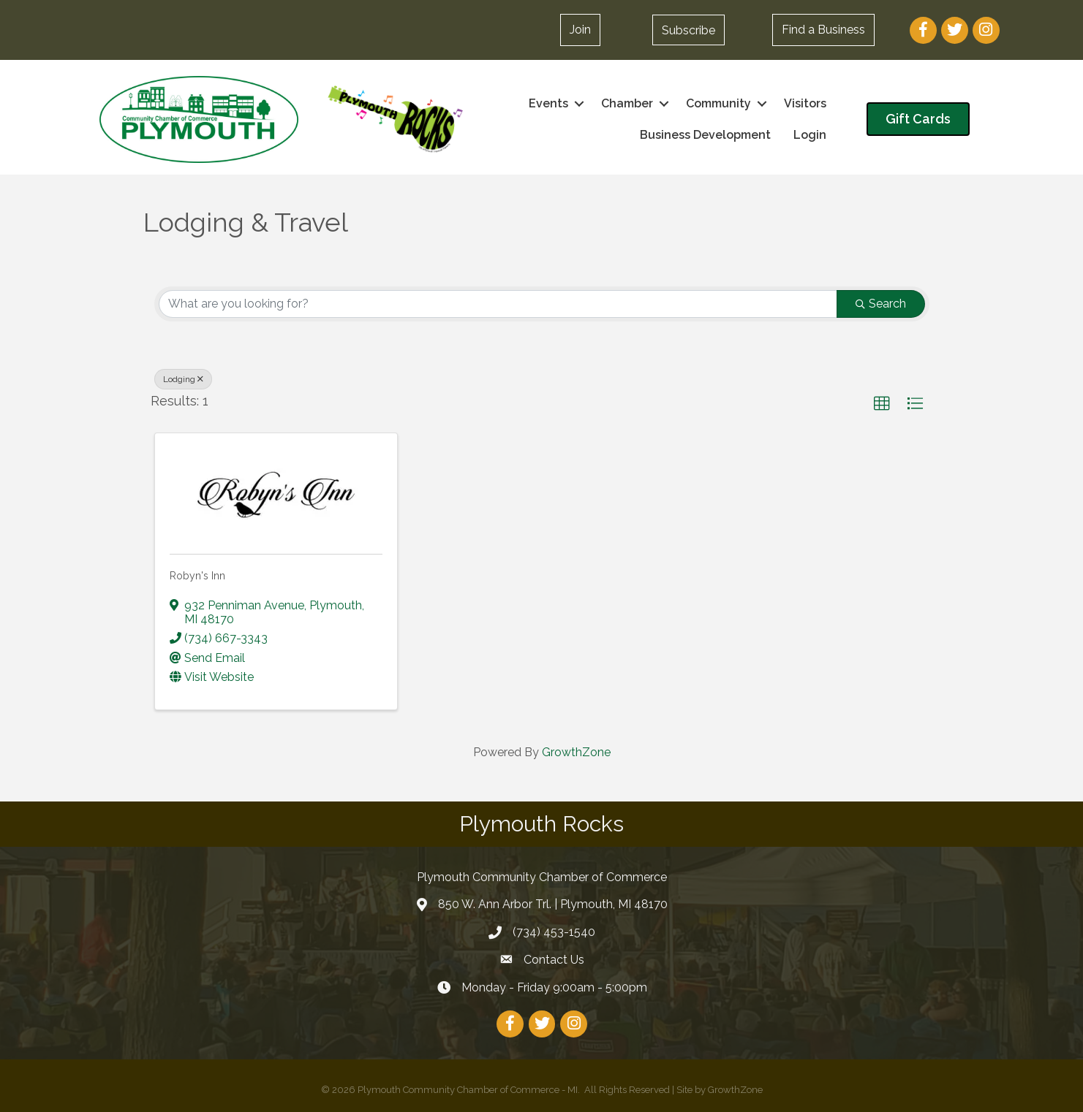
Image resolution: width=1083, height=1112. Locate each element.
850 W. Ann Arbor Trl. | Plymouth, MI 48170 (553, 904)
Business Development (705, 135)
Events (548, 103)
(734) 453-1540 (554, 932)
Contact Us (554, 960)
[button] (688, 30)
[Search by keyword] (498, 304)
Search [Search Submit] (881, 304)
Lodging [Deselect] (183, 379)
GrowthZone (576, 752)
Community (718, 103)
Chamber (627, 103)
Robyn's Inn (197, 576)
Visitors (805, 103)
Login (809, 135)
